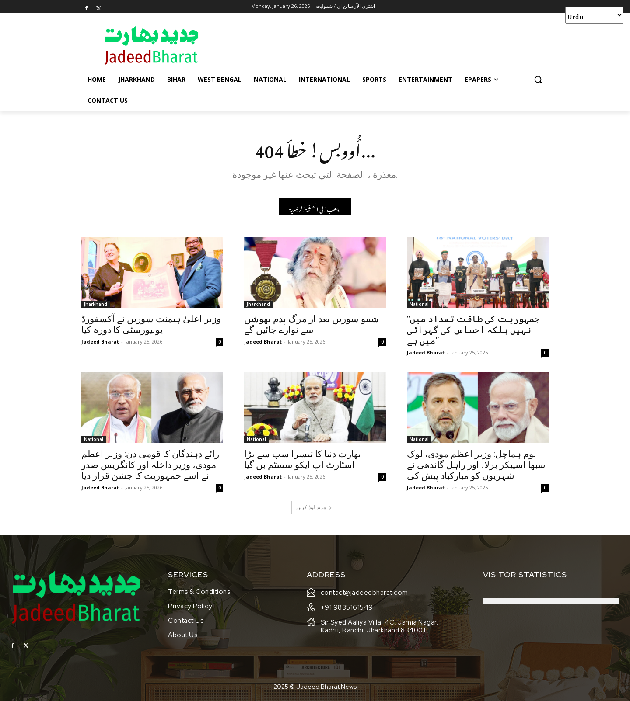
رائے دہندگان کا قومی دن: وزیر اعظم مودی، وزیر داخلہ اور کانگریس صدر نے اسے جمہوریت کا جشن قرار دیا (150, 465)
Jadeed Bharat (100, 341)
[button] (538, 79)
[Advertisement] (380, 45)
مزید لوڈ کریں (314, 507)
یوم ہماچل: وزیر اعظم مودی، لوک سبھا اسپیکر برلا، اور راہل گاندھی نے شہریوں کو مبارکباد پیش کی (476, 465)
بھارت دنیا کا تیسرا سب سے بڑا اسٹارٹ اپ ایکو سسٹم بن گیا (302, 459)
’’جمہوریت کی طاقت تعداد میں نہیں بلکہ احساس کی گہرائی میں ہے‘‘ (473, 330)
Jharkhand (95, 304)
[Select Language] (594, 15)
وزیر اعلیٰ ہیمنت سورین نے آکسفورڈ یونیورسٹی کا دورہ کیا (151, 324)
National (419, 304)
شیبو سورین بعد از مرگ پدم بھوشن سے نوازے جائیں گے (311, 324)
